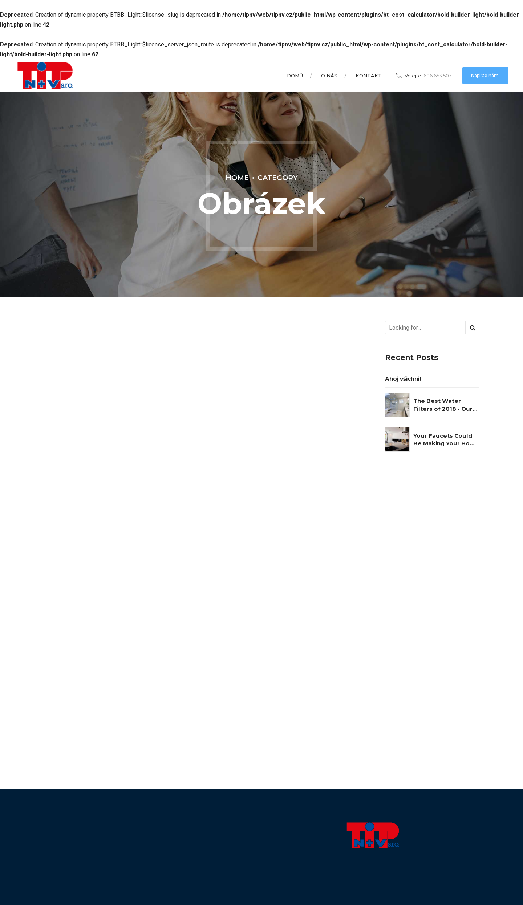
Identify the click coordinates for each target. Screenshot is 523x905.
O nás (329, 75)
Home (237, 177)
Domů (295, 75)
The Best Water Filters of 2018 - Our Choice (443, 405)
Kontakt (369, 75)
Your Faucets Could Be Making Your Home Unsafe (446, 439)
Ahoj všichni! (403, 378)
